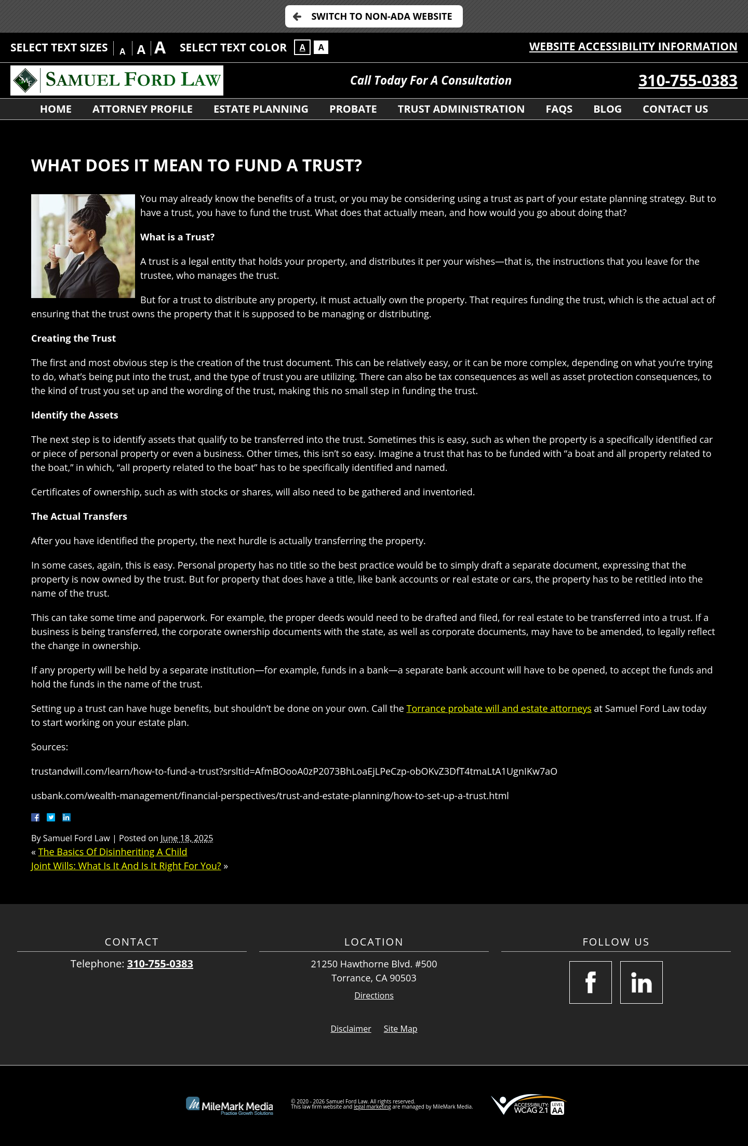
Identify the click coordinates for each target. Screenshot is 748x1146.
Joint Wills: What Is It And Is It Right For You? (126, 865)
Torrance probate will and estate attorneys (499, 708)
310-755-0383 (688, 80)
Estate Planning (261, 109)
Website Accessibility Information (633, 46)
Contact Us (675, 109)
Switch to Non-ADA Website (381, 16)
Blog (607, 109)
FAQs (558, 109)
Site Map (401, 1028)
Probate (353, 109)
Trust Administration (461, 109)
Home (56, 109)
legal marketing (372, 1106)
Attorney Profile (142, 109)
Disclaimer (350, 1028)
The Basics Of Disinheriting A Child (113, 851)
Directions (374, 995)
